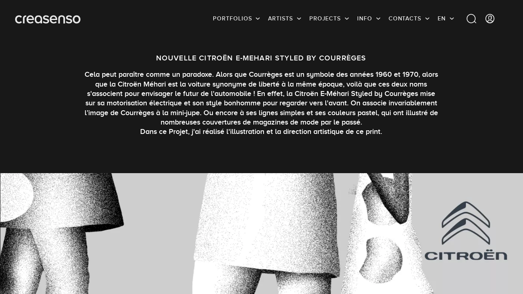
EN (442, 18)
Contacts (405, 18)
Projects (325, 18)
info (364, 18)
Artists (280, 18)
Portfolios (232, 18)
